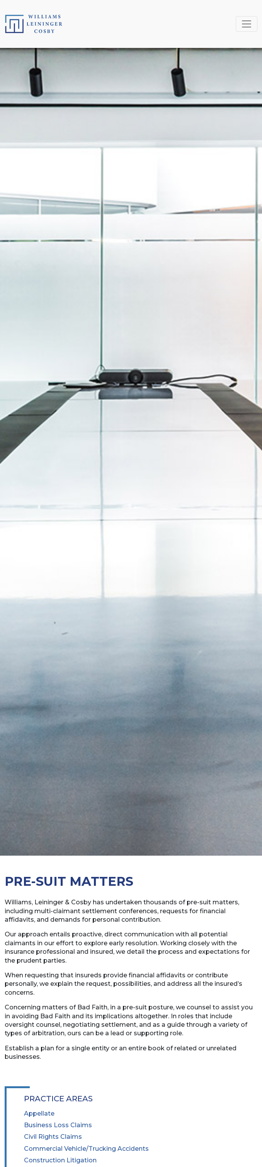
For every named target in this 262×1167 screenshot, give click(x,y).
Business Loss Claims (58, 1125)
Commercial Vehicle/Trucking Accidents (86, 1148)
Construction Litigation (60, 1160)
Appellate (39, 1113)
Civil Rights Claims (53, 1136)
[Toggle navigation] (246, 24)
